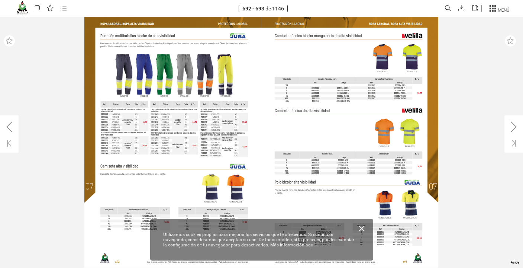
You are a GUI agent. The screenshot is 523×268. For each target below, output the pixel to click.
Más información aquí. (293, 245)
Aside (515, 262)
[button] (36, 8)
